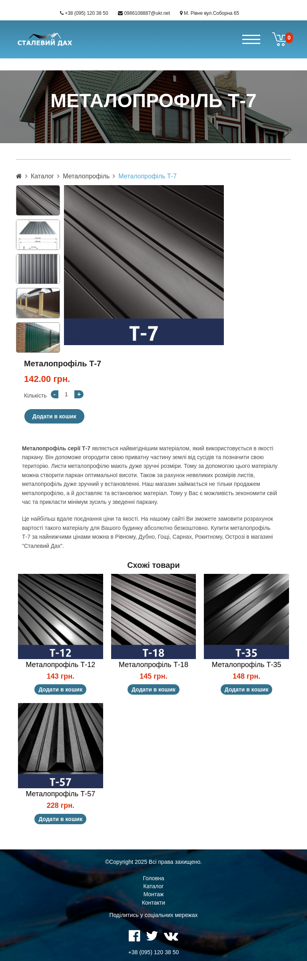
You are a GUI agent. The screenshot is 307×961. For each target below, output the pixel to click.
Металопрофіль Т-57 (60, 794)
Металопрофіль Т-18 (153, 665)
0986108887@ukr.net (147, 13)
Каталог (42, 176)
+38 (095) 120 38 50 (86, 13)
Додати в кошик (54, 416)
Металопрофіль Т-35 (246, 665)
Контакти (153, 902)
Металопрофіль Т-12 (60, 665)
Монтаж (154, 894)
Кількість (35, 395)
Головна (153, 878)
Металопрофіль (86, 176)
